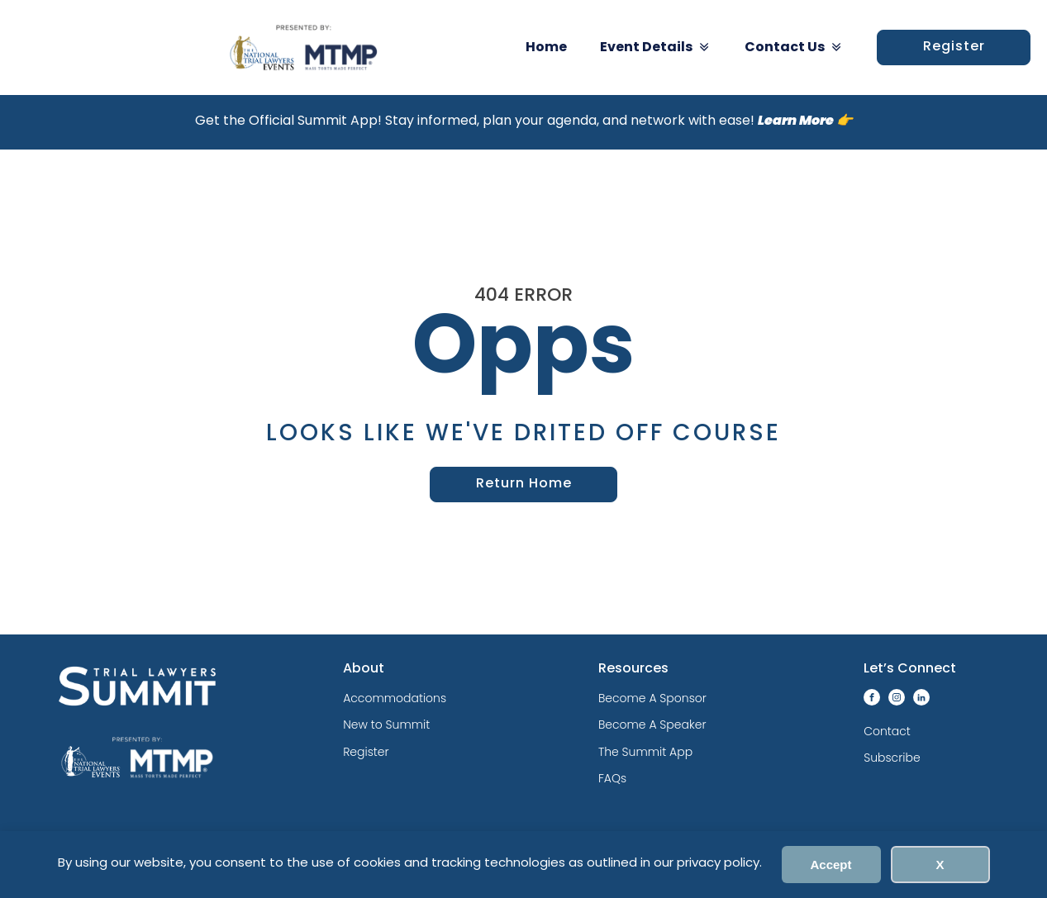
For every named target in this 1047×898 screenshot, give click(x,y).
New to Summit (386, 724)
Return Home (524, 484)
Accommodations (394, 698)
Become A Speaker (652, 724)
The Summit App (645, 752)
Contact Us (794, 47)
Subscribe (892, 757)
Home (546, 48)
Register (954, 47)
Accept (830, 865)
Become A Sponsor (652, 698)
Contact (887, 731)
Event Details (655, 47)
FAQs (612, 778)
